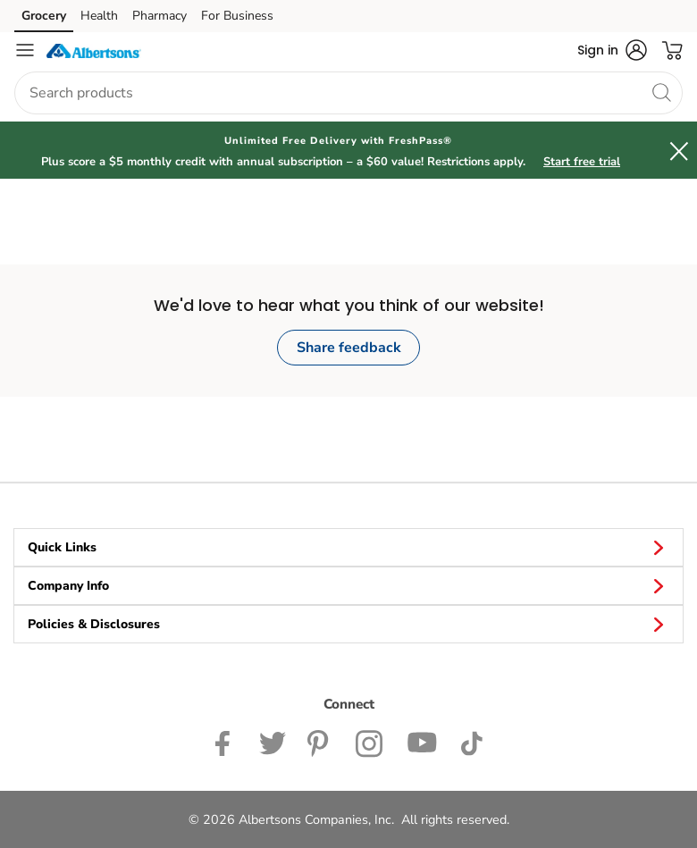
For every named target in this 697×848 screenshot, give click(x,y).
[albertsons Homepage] (93, 50)
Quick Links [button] (348, 547)
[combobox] (348, 92)
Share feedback (349, 347)
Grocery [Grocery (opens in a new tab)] (43, 15)
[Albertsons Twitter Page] (272, 742)
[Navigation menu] (25, 50)
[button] (612, 50)
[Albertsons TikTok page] (471, 742)
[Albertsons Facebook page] (226, 742)
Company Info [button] (348, 585)
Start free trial (581, 162)
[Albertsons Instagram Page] (370, 742)
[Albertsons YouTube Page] (423, 742)
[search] (661, 92)
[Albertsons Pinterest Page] (320, 742)
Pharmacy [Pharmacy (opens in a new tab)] (159, 15)
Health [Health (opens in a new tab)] (99, 15)
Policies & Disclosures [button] (348, 624)
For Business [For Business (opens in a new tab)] (237, 15)
